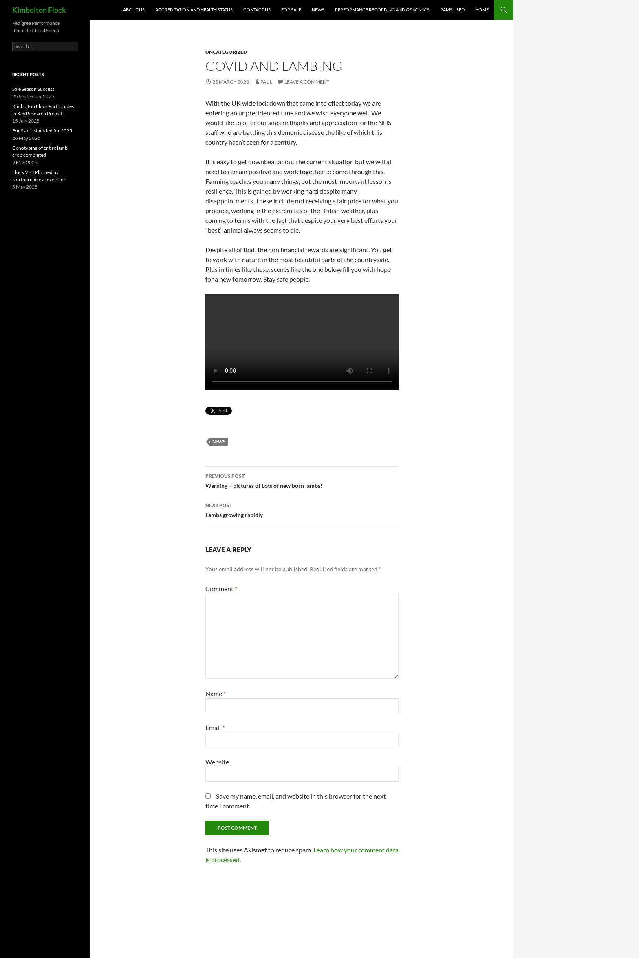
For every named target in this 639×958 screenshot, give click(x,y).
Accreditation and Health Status (194, 9)
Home (482, 9)
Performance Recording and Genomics (382, 9)
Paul (266, 82)
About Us (134, 9)
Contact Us (257, 9)
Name (215, 693)
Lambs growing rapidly (302, 509)
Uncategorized (226, 52)
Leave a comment (306, 82)
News (318, 9)
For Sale (291, 9)
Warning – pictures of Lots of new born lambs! (302, 480)
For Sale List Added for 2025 (42, 131)
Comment (221, 588)
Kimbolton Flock (39, 9)
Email (215, 727)
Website (217, 762)
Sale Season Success (33, 89)
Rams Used (452, 9)
